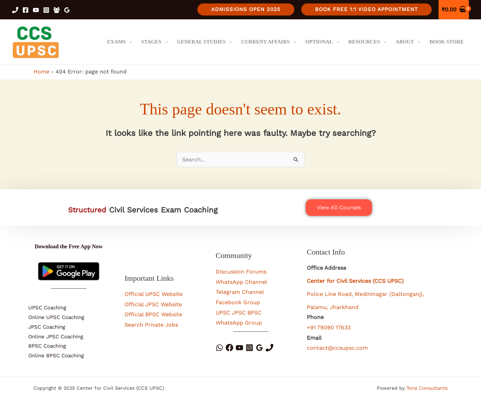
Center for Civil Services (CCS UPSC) (355, 281)
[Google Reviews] (67, 10)
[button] (245, 9)
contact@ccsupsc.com (337, 348)
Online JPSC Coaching (55, 337)
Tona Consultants (427, 388)
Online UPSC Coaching (56, 317)
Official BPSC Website (153, 314)
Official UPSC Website (154, 294)
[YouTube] (36, 10)
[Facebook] (25, 10)
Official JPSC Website (153, 304)
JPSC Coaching (46, 327)
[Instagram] (46, 10)
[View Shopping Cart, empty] (454, 9)
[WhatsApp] (219, 347)
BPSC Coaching (47, 346)
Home (41, 71)
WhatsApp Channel (241, 282)
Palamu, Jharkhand (333, 307)
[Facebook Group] (56, 10)
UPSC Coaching (47, 308)
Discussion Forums (241, 271)
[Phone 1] (15, 10)
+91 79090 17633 (329, 327)
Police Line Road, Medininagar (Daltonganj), (365, 294)
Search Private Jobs (151, 324)
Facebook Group (238, 302)
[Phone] (269, 347)
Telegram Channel (240, 292)
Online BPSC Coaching (56, 355)
